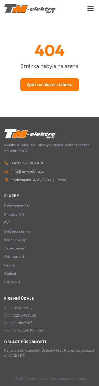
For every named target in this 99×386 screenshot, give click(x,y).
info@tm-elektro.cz (24, 171)
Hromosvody (15, 239)
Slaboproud (14, 256)
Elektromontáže (17, 205)
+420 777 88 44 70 (24, 163)
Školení (10, 273)
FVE (7, 222)
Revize (9, 265)
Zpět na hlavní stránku (50, 84)
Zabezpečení (15, 248)
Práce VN (12, 282)
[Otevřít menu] (90, 8)
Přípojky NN (14, 214)
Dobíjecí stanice (17, 231)
